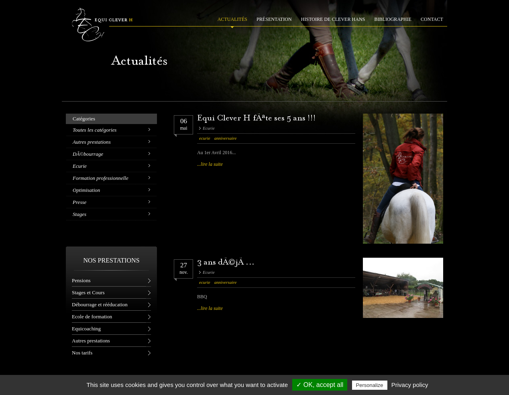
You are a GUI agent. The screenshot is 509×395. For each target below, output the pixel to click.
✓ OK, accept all (319, 384)
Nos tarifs (82, 353)
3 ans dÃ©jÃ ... (225, 262)
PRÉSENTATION (274, 19)
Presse (79, 202)
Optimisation (86, 190)
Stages (79, 214)
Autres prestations (92, 142)
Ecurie (80, 166)
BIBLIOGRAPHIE (392, 19)
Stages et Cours (88, 292)
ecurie (204, 138)
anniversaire (225, 138)
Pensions (81, 280)
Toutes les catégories (94, 130)
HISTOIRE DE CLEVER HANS (333, 19)
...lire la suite (210, 164)
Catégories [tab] (84, 119)
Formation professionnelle (100, 178)
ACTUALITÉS (232, 19)
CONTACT (432, 19)
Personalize (369, 385)
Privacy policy (409, 384)
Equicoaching (86, 329)
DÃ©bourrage (88, 154)
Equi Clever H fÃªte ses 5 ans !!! (256, 118)
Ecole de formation (92, 317)
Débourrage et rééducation (100, 304)
